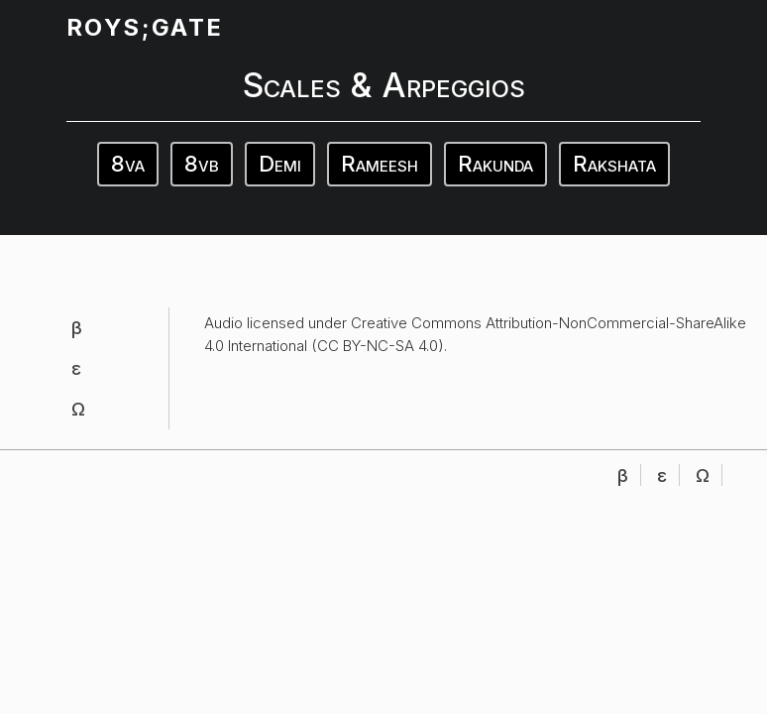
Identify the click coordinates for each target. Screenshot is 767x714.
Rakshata (614, 164)
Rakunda (495, 164)
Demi (280, 164)
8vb (201, 164)
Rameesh (379, 164)
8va (128, 164)
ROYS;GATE (144, 27)
